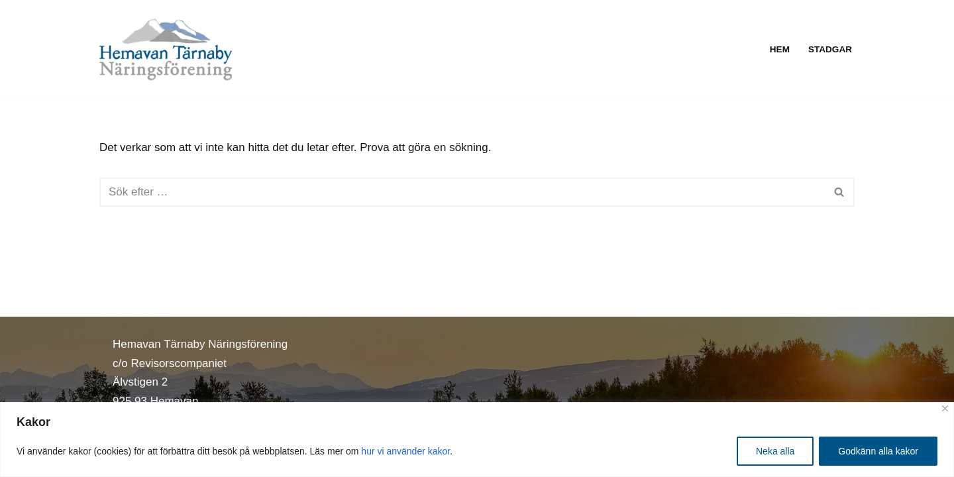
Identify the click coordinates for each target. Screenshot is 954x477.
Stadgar (830, 49)
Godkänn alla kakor (878, 451)
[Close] (945, 408)
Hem (780, 49)
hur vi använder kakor (405, 451)
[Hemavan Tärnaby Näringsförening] (165, 49)
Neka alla (775, 451)
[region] (477, 439)
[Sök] (462, 192)
